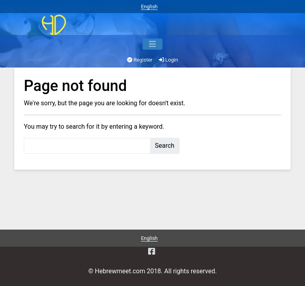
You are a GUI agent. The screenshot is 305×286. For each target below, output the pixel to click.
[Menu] (152, 44)
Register (139, 60)
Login (168, 60)
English (149, 7)
